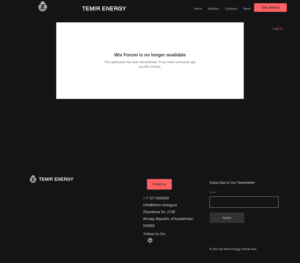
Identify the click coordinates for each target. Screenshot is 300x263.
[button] (213, 8)
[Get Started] (270, 7)
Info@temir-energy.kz (160, 205)
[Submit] (227, 218)
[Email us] (159, 184)
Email (213, 192)
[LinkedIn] (150, 240)
